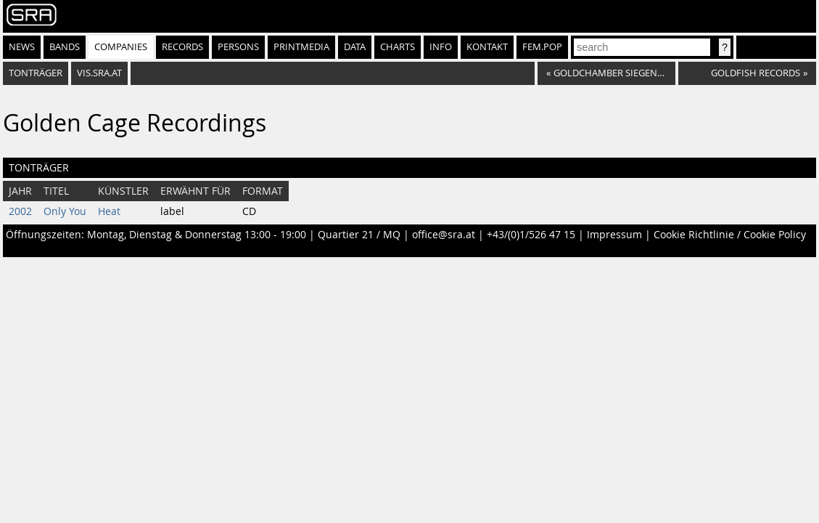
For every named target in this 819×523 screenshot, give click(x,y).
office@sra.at (443, 234)
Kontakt (487, 47)
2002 (20, 211)
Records (182, 47)
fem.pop (542, 47)
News (22, 47)
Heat (109, 211)
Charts (397, 47)
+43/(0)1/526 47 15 (531, 234)
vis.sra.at (99, 73)
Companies (120, 47)
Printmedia (301, 47)
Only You (65, 211)
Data (355, 47)
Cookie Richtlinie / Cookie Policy (730, 234)
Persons (238, 47)
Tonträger (35, 73)
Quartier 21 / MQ (359, 234)
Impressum (614, 234)
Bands (64, 47)
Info (440, 47)
